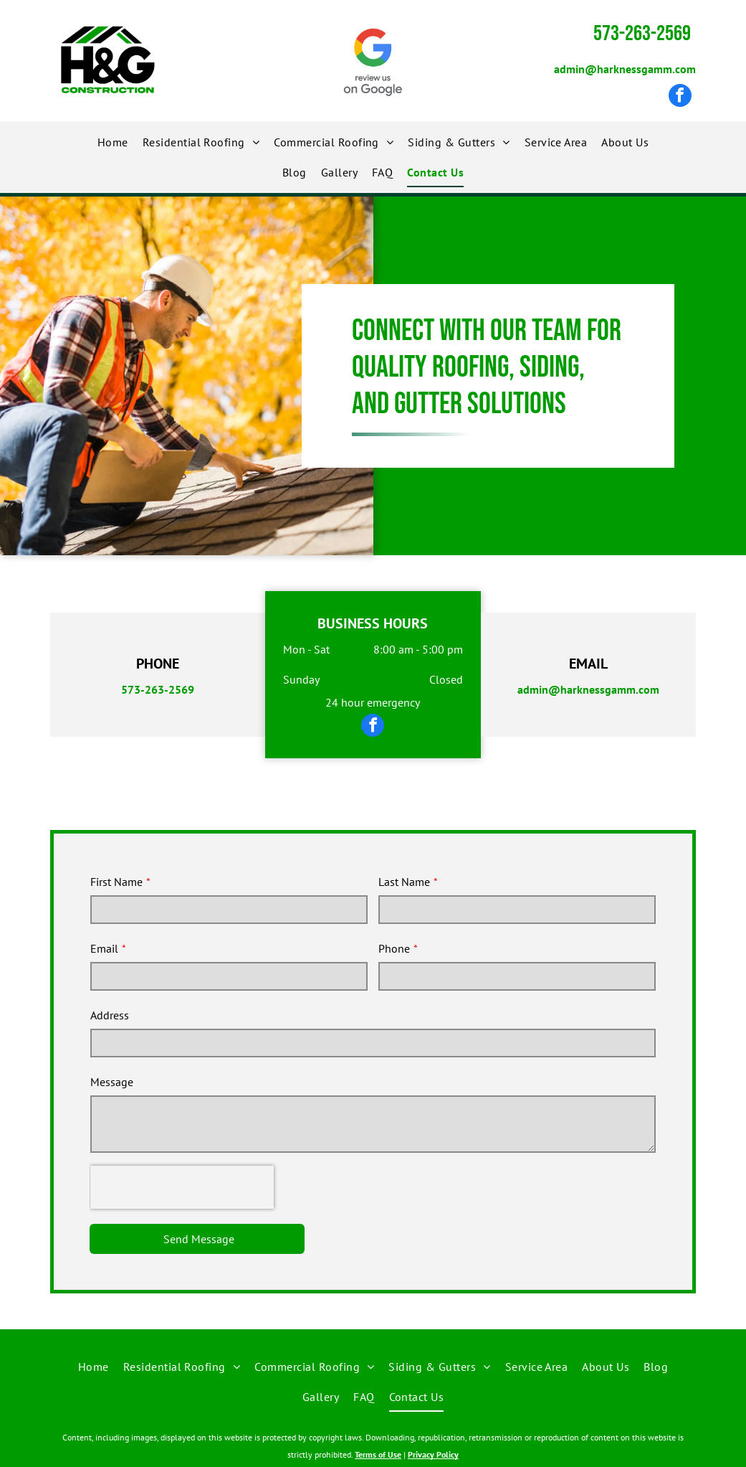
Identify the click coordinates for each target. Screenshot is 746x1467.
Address (109, 1015)
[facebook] (680, 97)
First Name (116, 881)
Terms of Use (378, 1454)
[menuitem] (112, 142)
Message (111, 1082)
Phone (394, 948)
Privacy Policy (433, 1454)
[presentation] (182, 1187)
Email (104, 948)
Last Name (404, 881)
